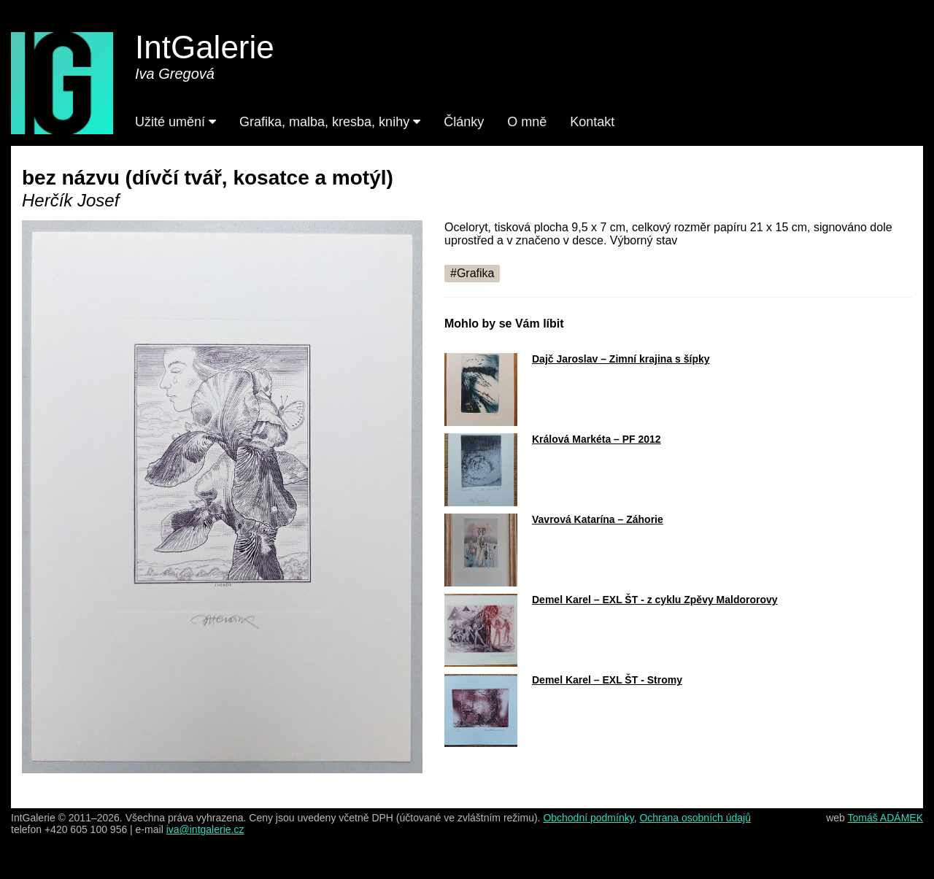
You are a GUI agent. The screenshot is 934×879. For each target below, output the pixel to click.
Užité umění (175, 122)
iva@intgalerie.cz (205, 829)
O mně (527, 122)
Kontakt (592, 122)
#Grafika (472, 273)
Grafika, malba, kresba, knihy (329, 122)
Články (464, 122)
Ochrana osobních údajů (695, 818)
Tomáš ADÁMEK (885, 818)
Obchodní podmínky (588, 818)
